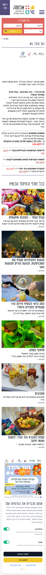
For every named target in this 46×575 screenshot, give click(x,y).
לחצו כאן (40, 162)
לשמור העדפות (23, 554)
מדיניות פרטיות (31, 565)
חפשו (12, 31)
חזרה (5, 39)
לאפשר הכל (23, 560)
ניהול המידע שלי (15, 565)
